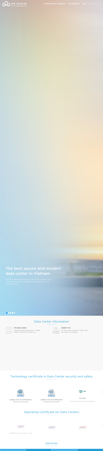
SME (84, 4)
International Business (54, 4)
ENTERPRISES (74, 4)
